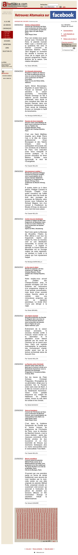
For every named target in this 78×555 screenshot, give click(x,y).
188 (32, 519)
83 (34, 512)
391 (30, 533)
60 (34, 510)
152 (27, 516)
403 (18, 534)
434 (51, 535)
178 (49, 518)
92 (51, 512)
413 (42, 534)
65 (44, 510)
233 (18, 522)
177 (47, 518)
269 (23, 525)
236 (25, 522)
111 (51, 513)
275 (37, 525)
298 (51, 526)
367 (54, 531)
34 (29, 509)
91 (49, 512)
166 (20, 518)
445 (37, 537)
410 (35, 534)
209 (42, 520)
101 (27, 513)
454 (18, 538)
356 (27, 531)
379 (42, 532)
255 (30, 524)
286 (23, 526)
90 (47, 512)
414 (44, 534)
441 (27, 537)
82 (33, 512)
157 (39, 516)
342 (35, 529)
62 (38, 510)
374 (30, 532)
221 (30, 521)
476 (51, 539)
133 (23, 515)
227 (44, 521)
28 (18, 509)
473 (44, 539)
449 (47, 537)
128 (51, 514)
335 (18, 529)
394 (37, 533)
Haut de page (49, 549)
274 (35, 525)
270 (25, 525)
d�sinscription (5, 73)
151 (25, 516)
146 (54, 515)
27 (16, 509)
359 (35, 531)
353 (20, 531)
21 (47, 508)
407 (27, 534)
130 (56, 514)
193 (44, 519)
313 (47, 527)
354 (23, 531)
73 (16, 512)
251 (20, 524)
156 (37, 516)
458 (27, 538)
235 (23, 522)
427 (35, 535)
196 (51, 519)
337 (23, 529)
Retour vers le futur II (70, 39)
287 (25, 526)
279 (47, 525)
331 (49, 528)
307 (32, 527)
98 (21, 513)
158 (42, 516)
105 (37, 513)
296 (47, 526)
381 (47, 532)
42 (44, 509)
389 (25, 533)
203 (27, 520)
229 (49, 521)
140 (39, 515)
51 (18, 510)
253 (25, 524)
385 (56, 532)
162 (51, 516)
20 (45, 508)
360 (37, 531)
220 (27, 521)
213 (51, 520)
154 (32, 516)
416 (49, 534)
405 (23, 534)
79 (27, 512)
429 (39, 535)
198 (56, 519)
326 (37, 528)
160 (47, 516)
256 (32, 524)
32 (26, 509)
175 (42, 518)
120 (32, 514)
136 (30, 515)
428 (37, 535)
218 (23, 521)
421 (20, 535)
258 (37, 524)
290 (32, 526)
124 (42, 514)
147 (56, 515)
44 (47, 509)
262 (47, 524)
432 (47, 535)
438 (20, 537)
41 (42, 509)
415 (47, 534)
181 (56, 518)
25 (54, 508)
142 (44, 515)
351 (56, 529)
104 (35, 513)
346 (44, 529)
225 (39, 521)
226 (42, 521)
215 (56, 520)
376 (35, 532)
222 (32, 521)
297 (49, 526)
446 (39, 537)
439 (23, 537)
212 (49, 520)
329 (44, 528)
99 (23, 513)
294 (42, 526)
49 (56, 509)
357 (30, 531)
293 (39, 526)
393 (35, 533)
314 (49, 527)
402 (56, 533)
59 (33, 510)
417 (51, 534)
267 (18, 525)
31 (24, 509)
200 (20, 520)
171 (32, 518)
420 (18, 535)
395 (39, 533)
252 (23, 524)
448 (44, 537)
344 (39, 529)
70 (53, 510)
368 (56, 531)
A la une (28, 549)
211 (47, 520)
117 (25, 514)
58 (31, 510)
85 (38, 512)
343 (37, 529)
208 (39, 520)
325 (35, 528)
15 (36, 508)
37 (34, 509)
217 (20, 521)
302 (20, 527)
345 (42, 529)
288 (27, 526)
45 (49, 509)
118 (27, 514)
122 (37, 514)
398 (47, 533)
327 (39, 528)
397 (44, 533)
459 (30, 538)
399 (49, 533)
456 (23, 538)
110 (49, 513)
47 (53, 509)
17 (40, 508)
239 (32, 522)
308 (35, 527)
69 (51, 510)
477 (54, 539)
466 (47, 538)
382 (49, 532)
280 (49, 525)
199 (18, 520)
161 (49, 516)
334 (56, 528)
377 (37, 532)
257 (35, 524)
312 (44, 527)
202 (25, 520)
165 (18, 518)
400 (51, 533)
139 (37, 515)
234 (20, 522)
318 (18, 528)
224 (37, 521)
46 (51, 509)
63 (40, 510)
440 (25, 537)
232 (56, 521)
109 (47, 513)
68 (49, 510)
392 (32, 533)
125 (44, 514)
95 (56, 512)
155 (35, 516)
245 (47, 522)
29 (20, 509)
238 (30, 522)
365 (49, 531)
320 (23, 528)
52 (20, 510)
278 (44, 525)
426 (32, 535)
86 (40, 512)
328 (42, 528)
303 (23, 527)
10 (27, 508)
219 (25, 521)
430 (42, 535)
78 (26, 512)
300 (56, 526)
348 (49, 529)
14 (34, 508)
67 (47, 510)
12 (31, 508)
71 (54, 510)
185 (25, 519)
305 (27, 527)
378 (39, 532)
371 (23, 532)
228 (47, 521)
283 (56, 525)
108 (44, 513)
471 (39, 539)
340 (30, 529)
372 (25, 532)
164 (56, 516)
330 (47, 528)
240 (35, 522)
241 (37, 522)
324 (32, 528)
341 (32, 529)
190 (37, 519)
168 (25, 518)
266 (56, 524)
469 (54, 538)
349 (51, 529)
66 (45, 510)
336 (20, 529)
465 (44, 538)
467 (49, 538)
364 (47, 531)
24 (53, 508)
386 (18, 533)
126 (47, 514)
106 (39, 513)
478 (56, 539)
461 (35, 538)
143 (47, 515)
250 (18, 524)
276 (39, 525)
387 (20, 533)
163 (54, 516)
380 (44, 532)
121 (35, 514)
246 (49, 522)
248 (54, 522)
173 (37, 518)
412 (39, 534)
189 (35, 519)
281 (51, 525)
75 (20, 512)
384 (54, 532)
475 (49, 539)
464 (42, 538)
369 (18, 532)
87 (42, 512)
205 (32, 520)
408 (30, 534)
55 (26, 510)
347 (47, 529)
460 (32, 538)
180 (54, 518)
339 (27, 529)
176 (44, 518)
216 (18, 521)
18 (42, 508)
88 (44, 512)
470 (56, 538)
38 (36, 509)
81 (31, 512)
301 (18, 527)
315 (51, 527)
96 (17, 513)
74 (18, 512)
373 (27, 532)
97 (19, 513)
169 (27, 518)
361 (39, 531)
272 (30, 525)
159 (44, 516)
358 (32, 531)
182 (18, 519)
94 (54, 512)
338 (25, 529)
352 (18, 531)
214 (54, 520)
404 (20, 534)
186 (27, 519)
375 (32, 532)
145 (51, 515)
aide (64, 7)
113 (56, 513)
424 (27, 535)
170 (30, 518)
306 (30, 527)
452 (54, 537)
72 (56, 510)
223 (35, 521)
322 (27, 528)
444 (35, 537)
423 (25, 535)
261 (44, 524)
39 (38, 509)
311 (42, 527)
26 (56, 508)
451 (51, 537)
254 (27, 524)
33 (27, 509)
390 (27, 533)
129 (54, 514)
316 (54, 527)
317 (56, 527)
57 (29, 510)
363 (44, 531)
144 (49, 515)
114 (18, 514)
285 (20, 526)
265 (54, 524)
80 (29, 512)
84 (36, 512)
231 (54, 521)
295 (44, 526)
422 (23, 535)
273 (32, 525)
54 (24, 510)
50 (16, 510)
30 (22, 509)
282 (54, 525)
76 (22, 512)
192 (42, 519)
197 (54, 519)
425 (30, 535)
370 (20, 532)
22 (49, 508)
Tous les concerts (67, 42)
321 (25, 528)
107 (42, 513)
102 (30, 513)
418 (54, 534)
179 (51, 518)
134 (25, 515)
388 (23, 533)
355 (25, 531)
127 (49, 514)
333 (54, 528)
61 (36, 510)
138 (35, 515)
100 (25, 513)
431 (44, 535)
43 (45, 509)
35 (31, 509)
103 (32, 513)
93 (53, 512)
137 (32, 515)
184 (23, 519)
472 (42, 539)
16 (38, 508)
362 (42, 531)
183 (20, 519)
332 (51, 528)
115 (20, 514)
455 (20, 538)
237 (27, 522)
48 (54, 509)
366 (51, 531)
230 (51, 521)
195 (49, 519)
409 (32, 534)
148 (18, 516)
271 (27, 525)
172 (35, 518)
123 (39, 514)
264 (51, 524)
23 (51, 508)
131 (18, 515)
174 (39, 518)
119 (30, 514)
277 (42, 525)
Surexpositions (68, 30)
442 (30, 537)
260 (42, 524)
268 (20, 525)
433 (49, 535)
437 (18, 537)
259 (39, 524)
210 (44, 520)
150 (23, 516)
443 (32, 537)
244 (44, 522)
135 (27, 515)
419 (56, 534)
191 (39, 519)
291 (35, 526)
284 (18, 526)
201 (23, 520)
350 (54, 529)
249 (56, 522)
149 (20, 516)
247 (51, 522)
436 (56, 535)
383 (51, 532)
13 (33, 508)
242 (39, 522)
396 (42, 533)
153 (30, 516)
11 (29, 508)
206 (35, 520)
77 (24, 512)
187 (30, 519)
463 (39, 538)
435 (54, 535)
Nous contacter (38, 549)
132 (20, 515)
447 (42, 537)
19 (44, 508)
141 (42, 515)
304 (25, 527)
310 (39, 527)
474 (47, 539)
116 (23, 514)
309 (37, 527)
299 (54, 526)
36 (33, 509)
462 (37, 538)
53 (22, 510)
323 (30, 528)
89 (45, 512)
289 (30, 526)
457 (25, 538)
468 (51, 538)
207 (37, 520)
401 (54, 533)
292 (37, 526)
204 (30, 520)
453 (56, 537)
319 (20, 528)
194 (47, 519)
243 (42, 522)
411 (37, 534)
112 (54, 513)
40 (40, 509)
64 (42, 510)
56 (27, 510)
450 (49, 537)
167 (23, 518)
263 (49, 524)
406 (25, 534)
